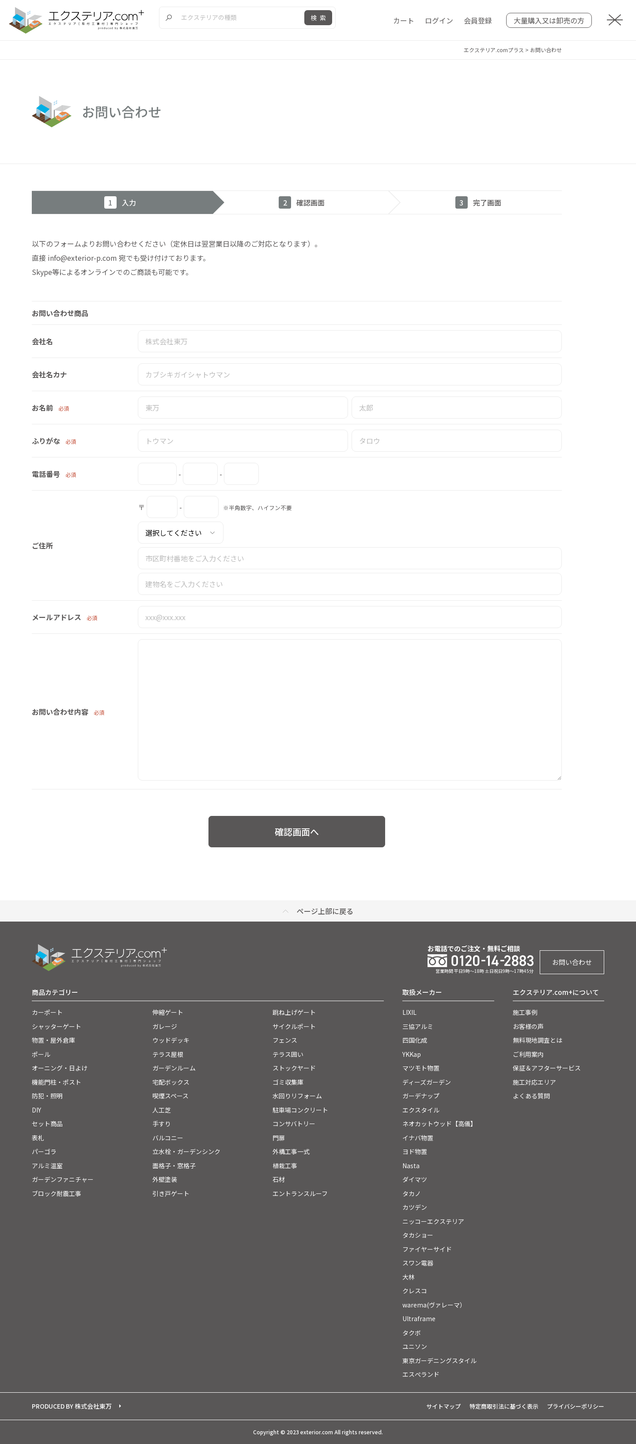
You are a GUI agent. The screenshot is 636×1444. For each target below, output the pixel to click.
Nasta (411, 1165)
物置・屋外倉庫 (53, 1040)
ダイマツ (414, 1179)
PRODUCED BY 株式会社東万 (72, 1406)
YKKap (411, 1054)
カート (403, 20)
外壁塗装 (164, 1179)
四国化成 (414, 1040)
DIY (36, 1109)
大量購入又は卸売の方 (549, 20)
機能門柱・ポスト (56, 1082)
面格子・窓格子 (174, 1165)
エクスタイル (420, 1109)
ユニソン (414, 1346)
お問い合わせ (572, 962)
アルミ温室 (47, 1165)
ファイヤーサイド (427, 1249)
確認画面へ (297, 831)
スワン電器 (417, 1262)
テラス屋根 (167, 1054)
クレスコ (414, 1290)
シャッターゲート (56, 1026)
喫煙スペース (170, 1095)
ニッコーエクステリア (433, 1221)
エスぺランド (420, 1374)
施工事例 (525, 1012)
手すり (161, 1123)
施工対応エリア (534, 1082)
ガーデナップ (420, 1095)
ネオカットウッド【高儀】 (439, 1123)
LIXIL (409, 1012)
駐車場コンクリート (300, 1109)
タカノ (411, 1193)
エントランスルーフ (300, 1193)
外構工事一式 (291, 1151)
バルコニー (167, 1137)
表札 (38, 1137)
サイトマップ (443, 1406)
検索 (319, 17)
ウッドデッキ (170, 1040)
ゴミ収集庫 (288, 1082)
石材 (279, 1179)
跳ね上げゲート (294, 1012)
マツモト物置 (420, 1067)
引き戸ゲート (170, 1193)
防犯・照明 (47, 1095)
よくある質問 (531, 1095)
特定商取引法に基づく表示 (503, 1406)
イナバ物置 (417, 1137)
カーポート (47, 1012)
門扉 (279, 1137)
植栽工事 (285, 1165)
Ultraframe (418, 1318)
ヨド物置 (414, 1151)
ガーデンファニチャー (63, 1179)
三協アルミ (417, 1026)
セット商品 (47, 1123)
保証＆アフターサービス (547, 1067)
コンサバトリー (294, 1123)
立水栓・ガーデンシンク (186, 1151)
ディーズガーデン (426, 1082)
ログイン (439, 20)
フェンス (285, 1040)
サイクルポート (294, 1026)
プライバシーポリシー (575, 1406)
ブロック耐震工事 (56, 1193)
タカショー (417, 1235)
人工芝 (161, 1109)
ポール (41, 1054)
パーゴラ (44, 1151)
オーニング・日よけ (59, 1067)
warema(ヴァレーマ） (434, 1304)
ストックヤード (294, 1067)
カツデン (414, 1207)
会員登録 (478, 20)
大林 (408, 1277)
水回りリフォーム (297, 1095)
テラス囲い (288, 1054)
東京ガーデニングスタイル (439, 1360)
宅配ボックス (170, 1082)
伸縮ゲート (167, 1012)
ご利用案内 (528, 1054)
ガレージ (164, 1026)
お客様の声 (528, 1026)
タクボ (411, 1332)
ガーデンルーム (174, 1067)
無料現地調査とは (537, 1040)
